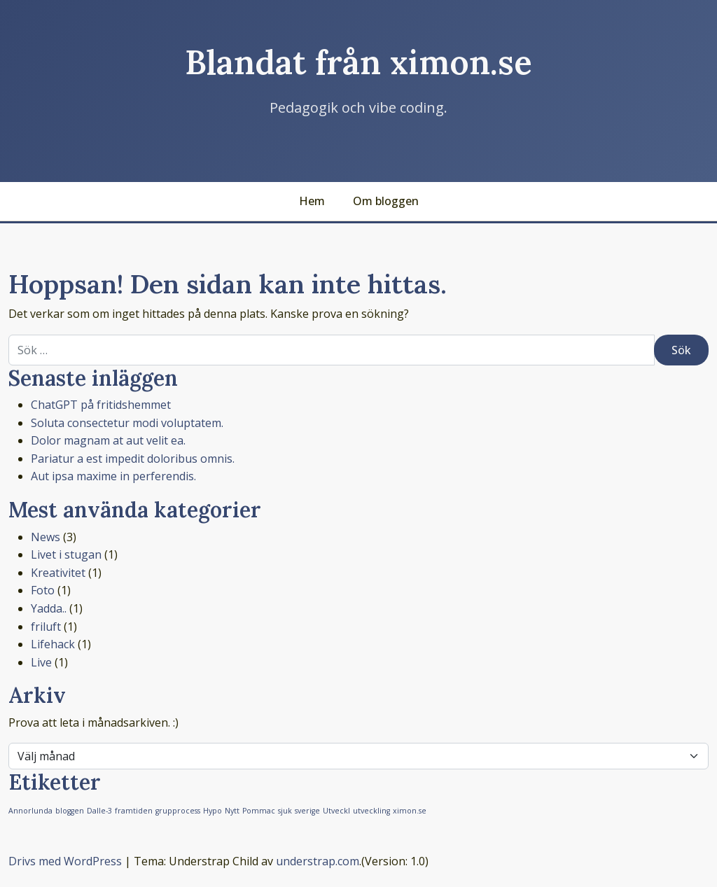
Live (41, 662)
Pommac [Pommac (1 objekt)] (258, 811)
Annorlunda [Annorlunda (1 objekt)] (30, 811)
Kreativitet (58, 572)
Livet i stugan (66, 554)
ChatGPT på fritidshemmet (101, 404)
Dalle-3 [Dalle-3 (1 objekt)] (99, 811)
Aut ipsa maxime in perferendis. (113, 476)
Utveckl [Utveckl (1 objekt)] (336, 811)
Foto (43, 590)
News (45, 537)
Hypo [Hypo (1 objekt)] (212, 811)
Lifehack (53, 644)
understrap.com (317, 861)
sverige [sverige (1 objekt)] (307, 811)
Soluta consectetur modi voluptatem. (127, 423)
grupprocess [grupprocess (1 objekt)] (177, 811)
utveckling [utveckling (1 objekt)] (371, 811)
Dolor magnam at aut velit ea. (108, 440)
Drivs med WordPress (65, 861)
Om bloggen (386, 201)
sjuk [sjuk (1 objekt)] (285, 811)
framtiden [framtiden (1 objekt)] (134, 811)
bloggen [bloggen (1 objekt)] (69, 811)
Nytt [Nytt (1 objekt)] (232, 811)
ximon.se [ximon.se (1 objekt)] (409, 811)
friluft (46, 626)
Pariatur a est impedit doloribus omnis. (133, 458)
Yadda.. (49, 608)
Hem (312, 201)
